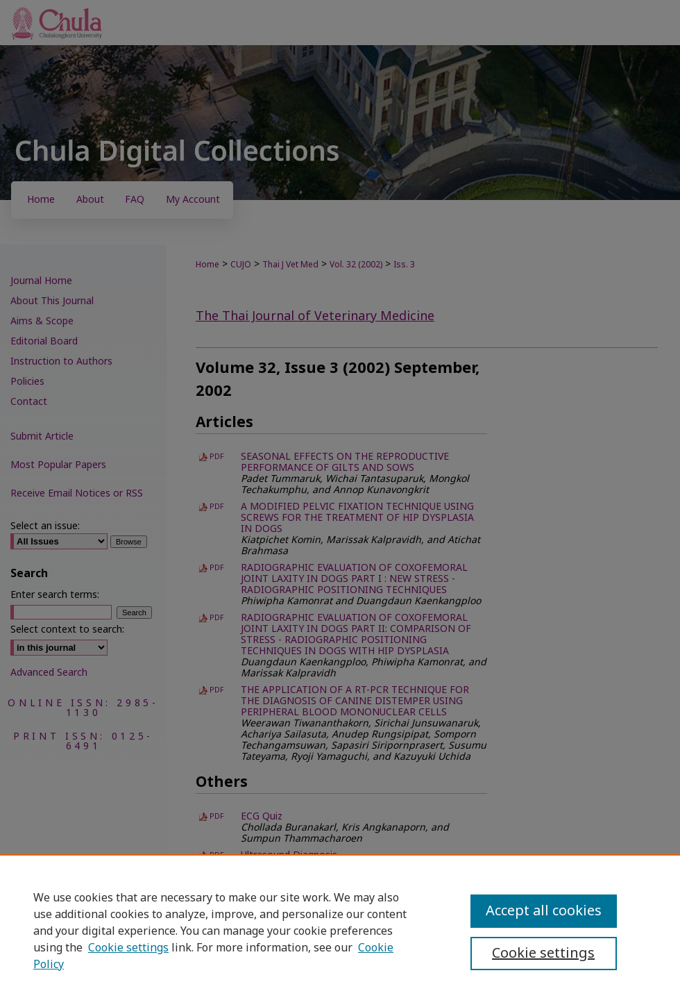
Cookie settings (128, 948)
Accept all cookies (544, 911)
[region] (340, 930)
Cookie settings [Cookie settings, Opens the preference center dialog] (543, 953)
